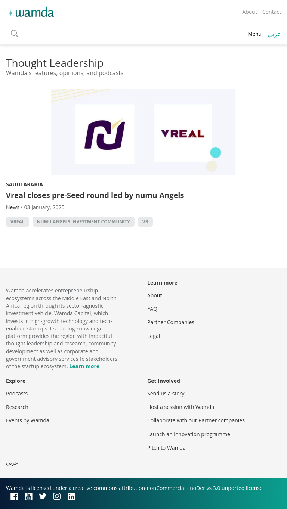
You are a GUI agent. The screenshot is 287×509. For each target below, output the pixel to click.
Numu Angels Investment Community (83, 221)
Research (17, 406)
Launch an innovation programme (188, 434)
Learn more (84, 366)
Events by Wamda (27, 420)
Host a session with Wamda (180, 406)
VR (145, 221)
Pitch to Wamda (166, 447)
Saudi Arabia (24, 184)
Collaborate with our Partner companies (196, 420)
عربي (274, 34)
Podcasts (17, 393)
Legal (153, 335)
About (249, 11)
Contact (271, 11)
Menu (255, 33)
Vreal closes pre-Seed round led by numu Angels (95, 195)
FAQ (152, 308)
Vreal (17, 221)
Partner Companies (170, 322)
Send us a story (165, 393)
